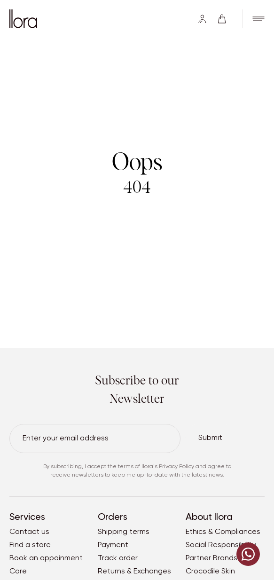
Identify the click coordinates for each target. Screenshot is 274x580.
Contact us (29, 532)
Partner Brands (211, 558)
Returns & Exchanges (134, 571)
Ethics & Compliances (223, 532)
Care (18, 571)
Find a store (30, 545)
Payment (113, 545)
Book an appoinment (46, 558)
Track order (118, 558)
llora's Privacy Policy (167, 467)
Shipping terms (123, 532)
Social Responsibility (221, 545)
